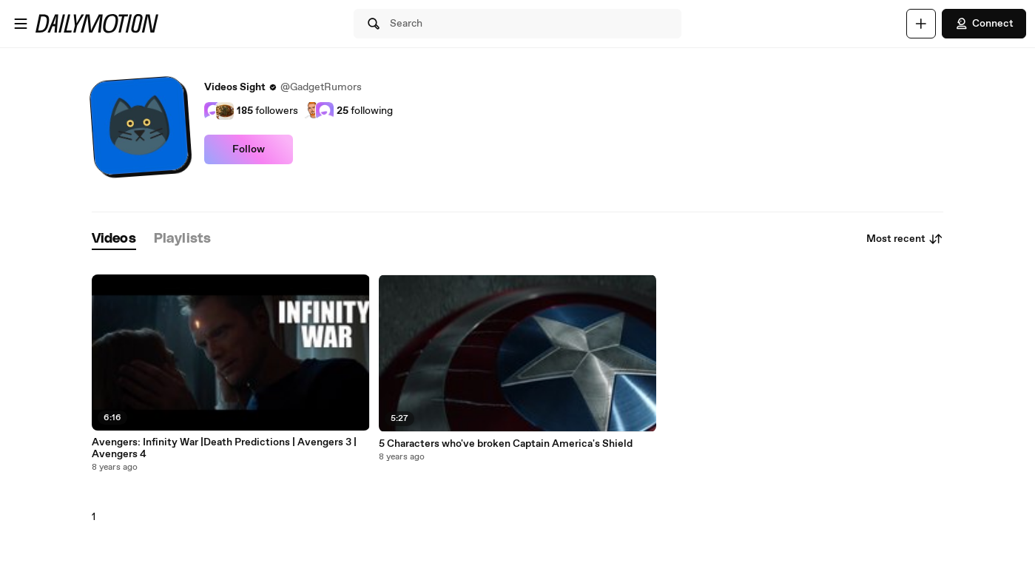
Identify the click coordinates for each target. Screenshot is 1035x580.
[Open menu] (21, 23)
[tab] (114, 239)
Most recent (904, 239)
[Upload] (921, 23)
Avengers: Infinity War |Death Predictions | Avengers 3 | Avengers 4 (224, 448)
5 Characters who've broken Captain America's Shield (506, 444)
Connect (984, 23)
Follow (248, 149)
